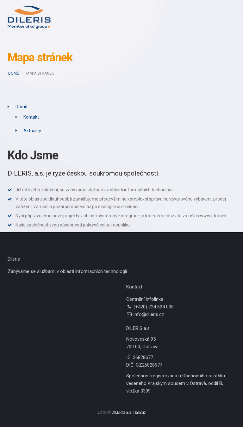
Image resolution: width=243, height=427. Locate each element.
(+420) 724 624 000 (154, 307)
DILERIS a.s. (122, 412)
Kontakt (31, 117)
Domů (13, 73)
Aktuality (32, 130)
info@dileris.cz (149, 314)
